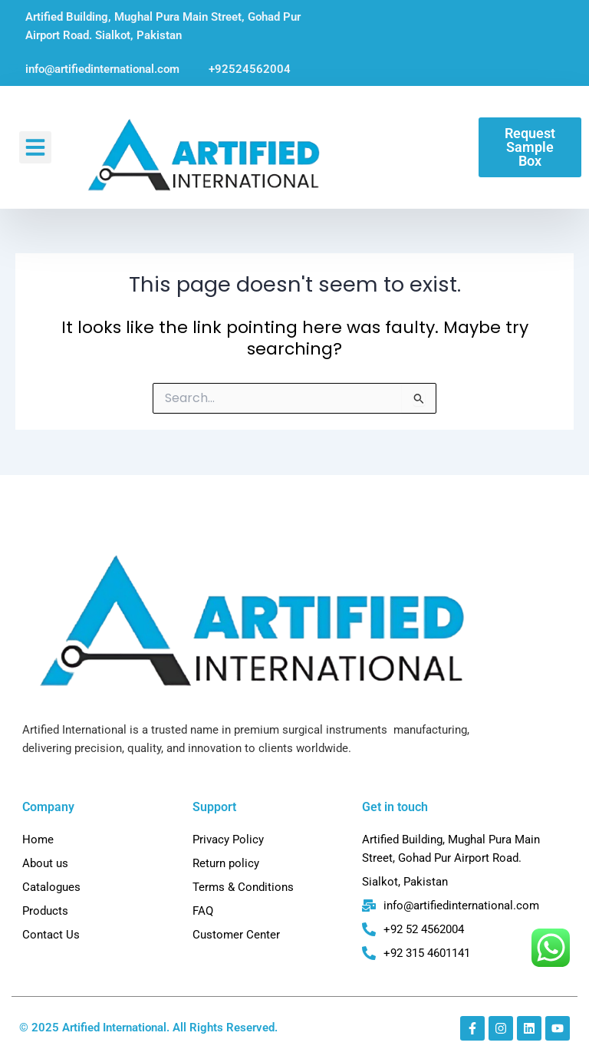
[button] (35, 147)
